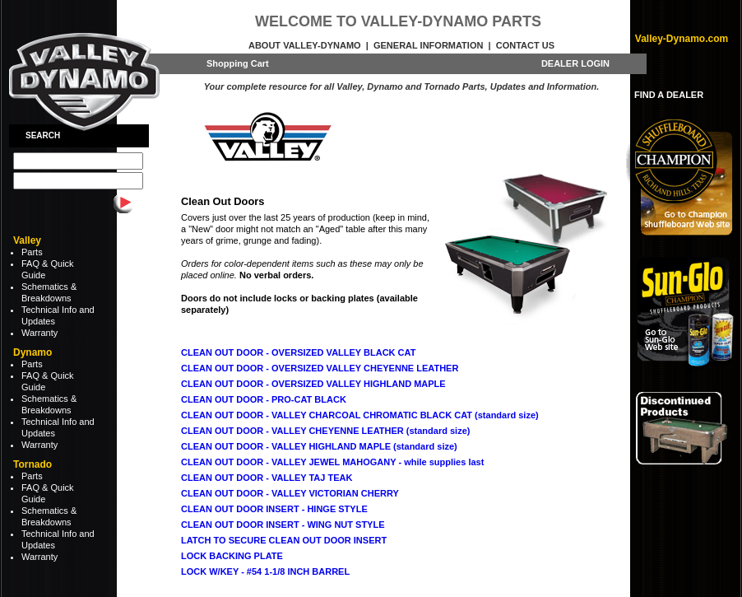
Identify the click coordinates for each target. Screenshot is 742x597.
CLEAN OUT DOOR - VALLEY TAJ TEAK (266, 478)
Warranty (39, 333)
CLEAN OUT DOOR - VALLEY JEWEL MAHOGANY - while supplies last (332, 462)
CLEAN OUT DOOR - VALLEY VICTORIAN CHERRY (290, 493)
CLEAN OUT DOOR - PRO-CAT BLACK (263, 399)
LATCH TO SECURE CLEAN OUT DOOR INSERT (284, 540)
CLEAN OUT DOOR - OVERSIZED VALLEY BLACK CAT (298, 352)
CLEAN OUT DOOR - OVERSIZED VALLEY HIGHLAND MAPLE (313, 384)
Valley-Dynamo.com (681, 38)
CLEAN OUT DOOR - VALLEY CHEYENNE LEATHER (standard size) (325, 431)
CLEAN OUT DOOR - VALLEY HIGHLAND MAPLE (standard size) (319, 446)
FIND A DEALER (668, 95)
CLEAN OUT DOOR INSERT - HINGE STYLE (274, 509)
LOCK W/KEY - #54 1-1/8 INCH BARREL (265, 571)
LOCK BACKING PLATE (232, 556)
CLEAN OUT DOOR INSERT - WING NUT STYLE (283, 524)
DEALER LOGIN (575, 63)
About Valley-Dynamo (304, 45)
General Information (428, 45)
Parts (32, 252)
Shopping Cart (237, 63)
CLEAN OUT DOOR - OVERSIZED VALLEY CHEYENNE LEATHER (319, 368)
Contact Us (525, 45)
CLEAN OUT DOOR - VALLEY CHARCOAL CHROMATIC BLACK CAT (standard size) (360, 415)
